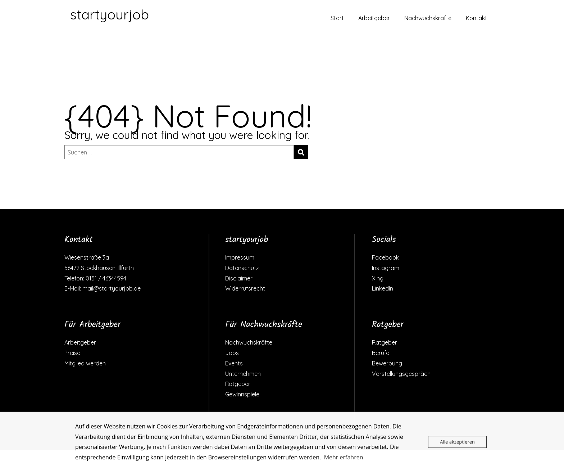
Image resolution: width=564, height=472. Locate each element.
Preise (72, 352)
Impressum (239, 257)
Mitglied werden (85, 363)
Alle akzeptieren (457, 442)
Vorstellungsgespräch (401, 373)
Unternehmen (243, 373)
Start (337, 18)
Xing (377, 278)
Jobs (232, 352)
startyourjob (109, 14)
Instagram (385, 267)
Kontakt (476, 18)
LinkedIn (382, 288)
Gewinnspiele (242, 394)
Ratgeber (237, 383)
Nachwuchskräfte (427, 18)
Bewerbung (387, 363)
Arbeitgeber (374, 18)
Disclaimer (239, 278)
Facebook (385, 257)
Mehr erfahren (343, 457)
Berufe (380, 352)
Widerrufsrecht (245, 288)
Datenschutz (242, 267)
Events (234, 363)
